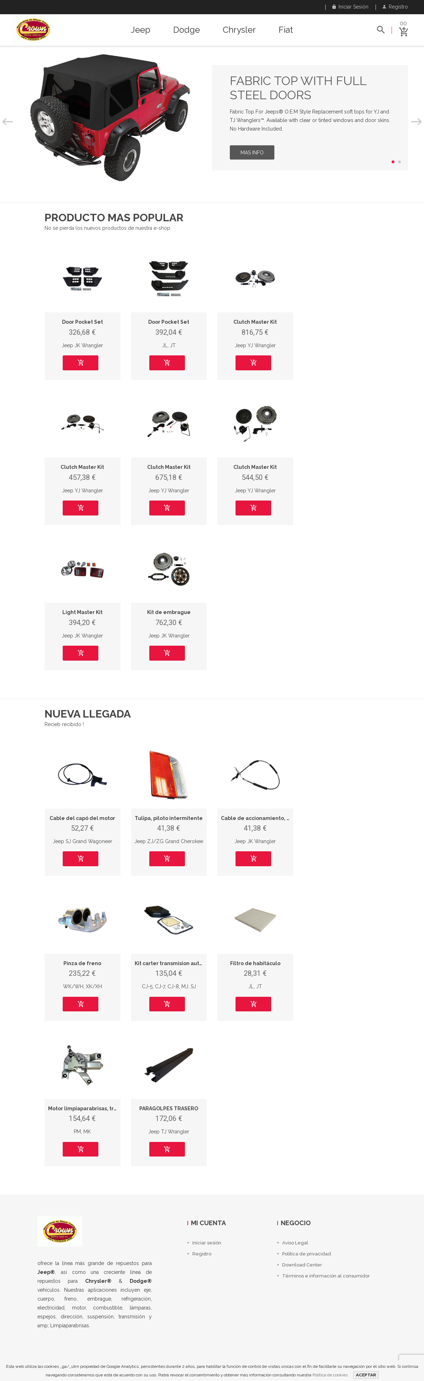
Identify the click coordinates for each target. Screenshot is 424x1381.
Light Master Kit (82, 612)
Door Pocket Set (82, 322)
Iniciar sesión (350, 7)
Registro (395, 7)
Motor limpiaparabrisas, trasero (88, 1108)
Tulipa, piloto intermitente (169, 818)
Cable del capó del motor (82, 818)
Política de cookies (330, 1374)
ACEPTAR (366, 1374)
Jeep (140, 30)
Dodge (186, 30)
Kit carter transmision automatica (177, 963)
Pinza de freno (82, 963)
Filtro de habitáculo (255, 963)
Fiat (286, 30)
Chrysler (239, 30)
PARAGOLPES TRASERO (168, 1108)
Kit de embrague (169, 612)
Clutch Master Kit (255, 322)
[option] (212, 117)
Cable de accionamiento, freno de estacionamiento (287, 818)
